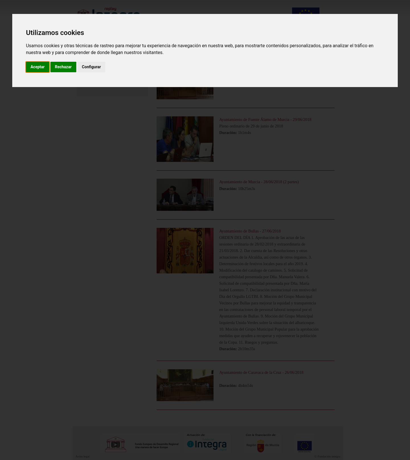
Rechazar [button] (63, 67)
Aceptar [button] (37, 67)
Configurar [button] (91, 67)
